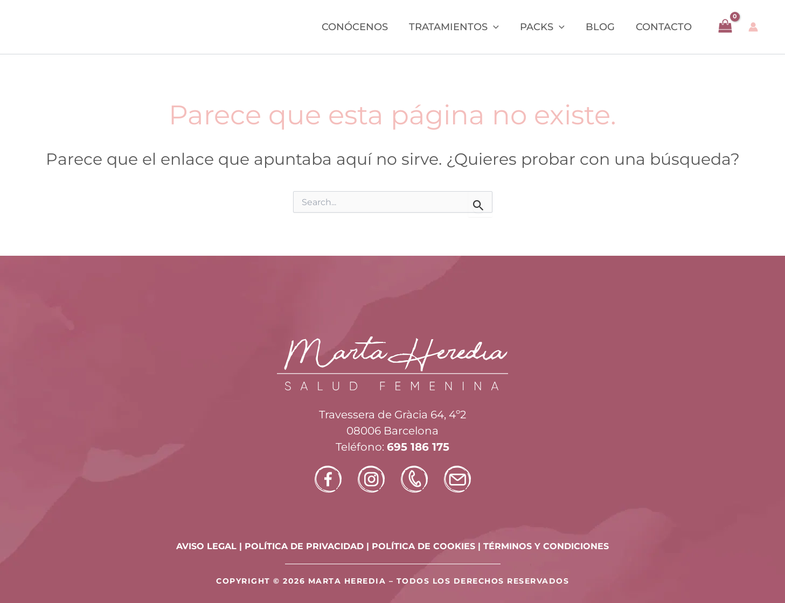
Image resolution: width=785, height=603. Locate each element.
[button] (498, 26)
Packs (546, 26)
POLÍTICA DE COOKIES (423, 546)
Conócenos (362, 27)
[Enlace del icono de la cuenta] (753, 27)
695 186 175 (418, 446)
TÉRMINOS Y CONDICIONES (546, 546)
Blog (602, 27)
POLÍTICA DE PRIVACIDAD (304, 546)
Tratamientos (459, 26)
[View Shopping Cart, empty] (725, 27)
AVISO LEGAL (206, 546)
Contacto (664, 27)
